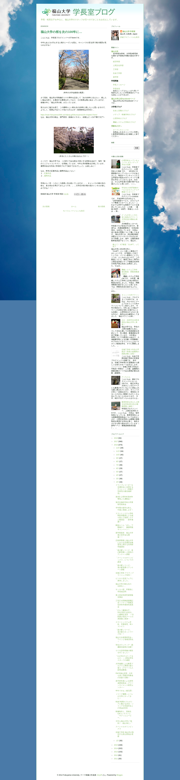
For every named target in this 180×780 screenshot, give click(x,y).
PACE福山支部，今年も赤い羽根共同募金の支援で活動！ (124, 675)
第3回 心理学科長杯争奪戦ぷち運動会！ (124, 498)
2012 (116, 755)
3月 (117, 479)
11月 (118, 451)
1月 (117, 741)
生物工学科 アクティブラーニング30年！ (125, 574)
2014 (116, 748)
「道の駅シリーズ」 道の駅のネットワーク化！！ (124, 632)
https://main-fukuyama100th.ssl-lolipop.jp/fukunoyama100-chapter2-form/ (69, 115)
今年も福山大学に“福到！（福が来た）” (124, 722)
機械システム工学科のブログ (123, 122)
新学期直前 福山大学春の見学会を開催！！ (124, 535)
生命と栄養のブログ (120, 111)
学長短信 (115, 89)
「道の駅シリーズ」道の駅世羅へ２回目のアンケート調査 (124, 552)
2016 (116, 445)
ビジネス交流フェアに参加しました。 (124, 579)
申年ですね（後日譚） (124, 691)
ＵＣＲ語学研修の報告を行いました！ (124, 651)
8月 (117, 461)
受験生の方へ (116, 126)
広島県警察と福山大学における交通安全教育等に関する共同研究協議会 (124, 543)
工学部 (115, 69)
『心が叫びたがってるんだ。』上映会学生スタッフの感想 (124, 658)
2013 (116, 752)
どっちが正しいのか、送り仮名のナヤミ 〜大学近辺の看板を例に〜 (130, 218)
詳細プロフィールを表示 (129, 37)
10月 (118, 455)
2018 (116, 438)
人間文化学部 (118, 65)
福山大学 (114, 51)
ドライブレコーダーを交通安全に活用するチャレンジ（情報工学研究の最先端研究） (124, 489)
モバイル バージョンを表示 (73, 211)
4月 (117, 475)
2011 (116, 759)
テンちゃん (126, 377)
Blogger (119, 775)
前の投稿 (101, 206)
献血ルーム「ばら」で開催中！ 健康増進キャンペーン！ (124, 527)
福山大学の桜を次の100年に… (123, 585)
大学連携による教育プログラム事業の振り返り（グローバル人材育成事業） (124, 667)
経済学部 (116, 62)
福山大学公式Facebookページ (123, 99)
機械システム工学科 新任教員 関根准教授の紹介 (130, 272)
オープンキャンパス (120, 130)
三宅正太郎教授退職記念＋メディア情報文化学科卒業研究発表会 (124, 604)
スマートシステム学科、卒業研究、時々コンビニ (124, 624)
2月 (117, 482)
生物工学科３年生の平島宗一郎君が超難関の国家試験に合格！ (130, 351)
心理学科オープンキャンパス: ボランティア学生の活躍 (130, 162)
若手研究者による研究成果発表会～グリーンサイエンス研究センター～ (124, 684)
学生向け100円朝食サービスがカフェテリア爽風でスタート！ (130, 190)
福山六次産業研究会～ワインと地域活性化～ (124, 639)
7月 (117, 465)
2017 (116, 441)
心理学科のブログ (119, 118)
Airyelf (99, 775)
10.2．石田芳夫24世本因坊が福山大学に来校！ (130, 322)
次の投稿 (46, 206)
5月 (117, 472)
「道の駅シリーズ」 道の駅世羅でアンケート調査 (124, 567)
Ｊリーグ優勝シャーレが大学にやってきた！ (124, 696)
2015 (116, 745)
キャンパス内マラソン (130, 295)
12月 (118, 448)
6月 (117, 468)
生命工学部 (117, 73)
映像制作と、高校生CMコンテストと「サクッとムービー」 (124, 714)
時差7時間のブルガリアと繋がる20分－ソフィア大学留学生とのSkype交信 (125, 705)
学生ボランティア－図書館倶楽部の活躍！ (124, 646)
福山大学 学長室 (129, 31)
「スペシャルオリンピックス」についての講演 (124, 560)
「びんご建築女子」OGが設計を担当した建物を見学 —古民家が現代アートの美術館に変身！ (125, 614)
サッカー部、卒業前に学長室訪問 (124, 590)
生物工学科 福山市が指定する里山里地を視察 (125, 734)
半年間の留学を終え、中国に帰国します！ (124, 509)
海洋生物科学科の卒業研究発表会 (124, 503)
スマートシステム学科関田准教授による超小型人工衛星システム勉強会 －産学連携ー (124, 517)
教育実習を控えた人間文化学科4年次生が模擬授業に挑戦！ (130, 404)
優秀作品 (47, 176)
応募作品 (47, 173)
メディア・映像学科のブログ (123, 114)
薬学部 (115, 77)
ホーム (73, 206)
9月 (117, 458)
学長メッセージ (118, 85)
